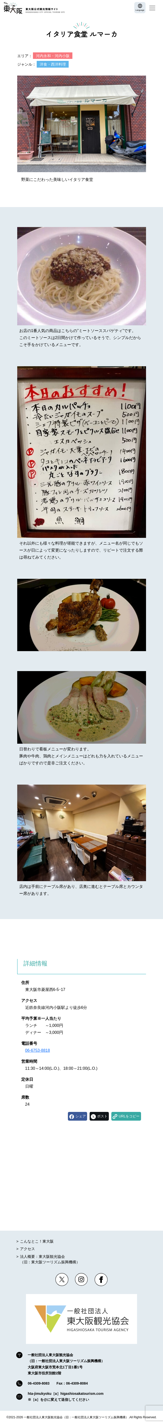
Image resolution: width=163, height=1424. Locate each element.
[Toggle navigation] (152, 8)
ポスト (102, 1116)
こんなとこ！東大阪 (37, 1241)
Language (140, 10)
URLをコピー (129, 1116)
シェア (80, 1116)
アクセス (27, 1249)
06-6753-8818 (37, 1050)
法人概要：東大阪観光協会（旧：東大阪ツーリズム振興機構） (50, 1259)
